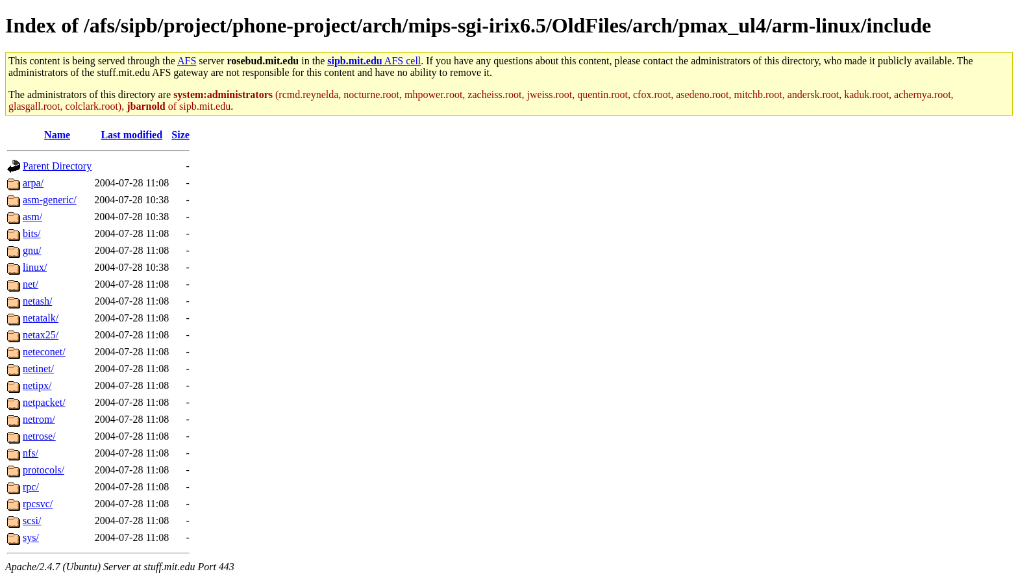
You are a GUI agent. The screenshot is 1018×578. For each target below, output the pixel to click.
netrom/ (39, 419)
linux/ (35, 267)
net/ (30, 284)
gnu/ (32, 250)
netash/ (37, 301)
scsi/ (32, 520)
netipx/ (37, 385)
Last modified (131, 134)
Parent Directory (57, 165)
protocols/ (43, 469)
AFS (186, 60)
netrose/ (39, 436)
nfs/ (30, 453)
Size (180, 134)
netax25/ (40, 334)
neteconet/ (44, 351)
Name (57, 134)
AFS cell (374, 60)
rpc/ (31, 486)
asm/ (32, 216)
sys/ (31, 537)
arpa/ (33, 182)
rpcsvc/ (38, 503)
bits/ (32, 233)
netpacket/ (44, 402)
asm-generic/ (50, 199)
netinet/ (38, 368)
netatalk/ (40, 317)
